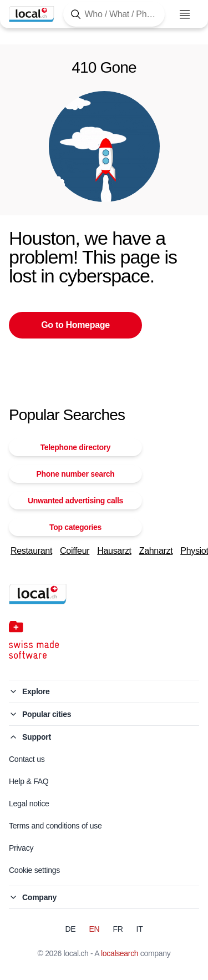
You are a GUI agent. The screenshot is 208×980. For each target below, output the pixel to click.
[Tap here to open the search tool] (114, 14)
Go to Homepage (75, 325)
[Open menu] (185, 14)
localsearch (119, 953)
